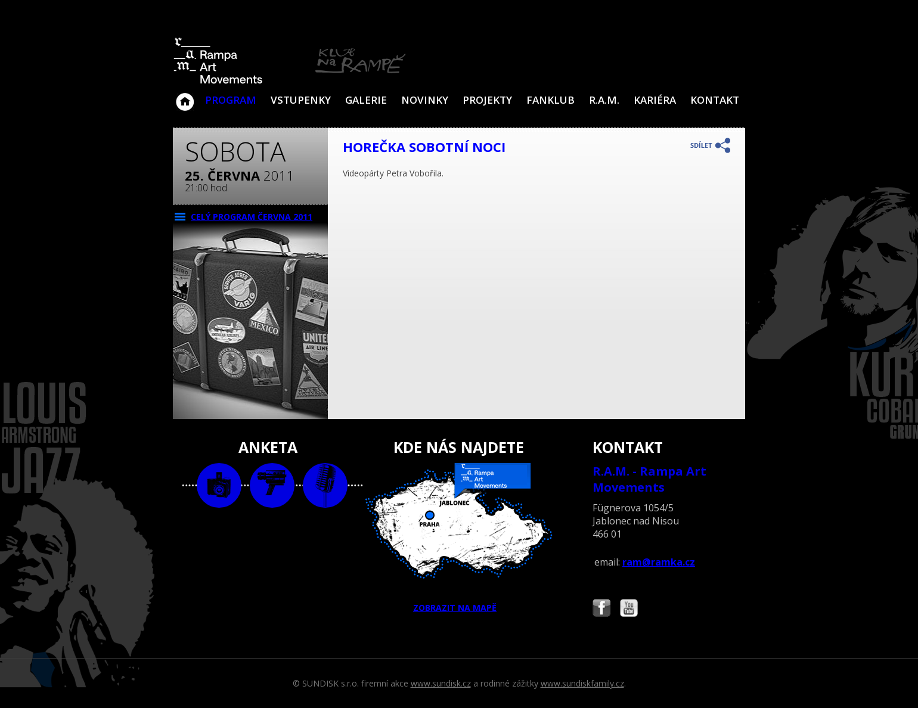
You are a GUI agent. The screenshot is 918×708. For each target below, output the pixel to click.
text (325, 485)
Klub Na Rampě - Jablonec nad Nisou (185, 96)
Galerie (366, 100)
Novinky (424, 100)
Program (230, 100)
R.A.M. (604, 100)
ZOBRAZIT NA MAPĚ (459, 538)
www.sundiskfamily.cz (582, 683)
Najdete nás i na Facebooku (601, 609)
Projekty (487, 100)
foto (219, 485)
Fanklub (550, 100)
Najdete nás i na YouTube (629, 609)
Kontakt (714, 100)
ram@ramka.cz (658, 562)
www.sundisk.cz (441, 683)
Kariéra (655, 100)
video (272, 485)
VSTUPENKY (301, 100)
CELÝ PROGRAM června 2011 (251, 216)
